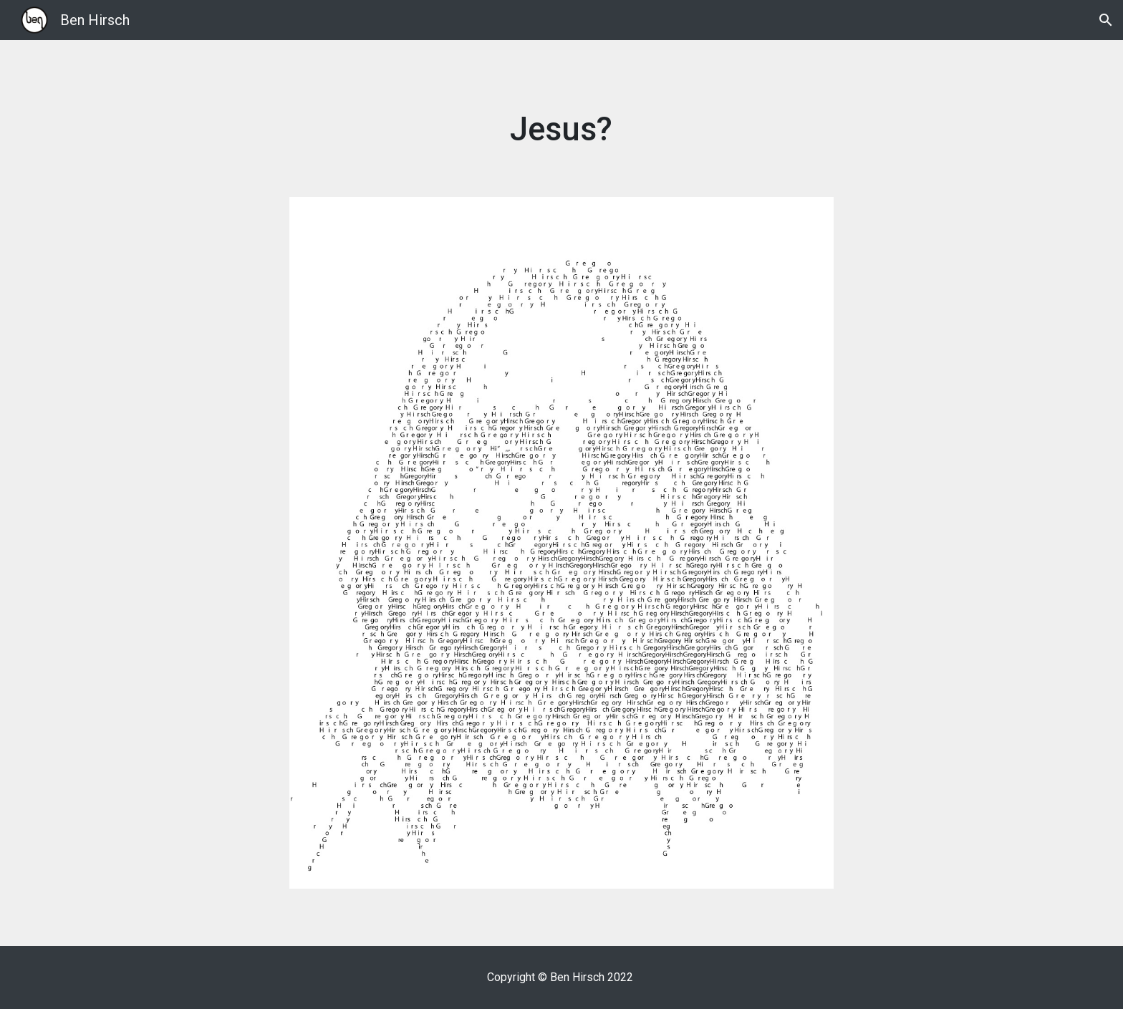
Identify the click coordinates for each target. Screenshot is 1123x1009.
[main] (561, 130)
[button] (1106, 20)
